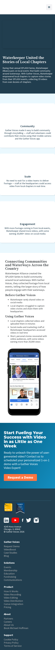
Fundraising (10, 576)
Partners (8, 618)
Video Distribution (13, 601)
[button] (49, 7)
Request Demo (12, 546)
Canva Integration (13, 604)
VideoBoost (10, 549)
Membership (10, 570)
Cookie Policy (11, 639)
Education (9, 573)
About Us (9, 625)
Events (7, 567)
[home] (3, 7)
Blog (6, 556)
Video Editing (11, 597)
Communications (13, 580)
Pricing (7, 607)
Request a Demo (20, 477)
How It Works (11, 591)
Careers (8, 621)
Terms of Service (13, 646)
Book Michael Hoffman (16, 628)
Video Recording (12, 594)
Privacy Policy (11, 642)
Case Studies (10, 552)
